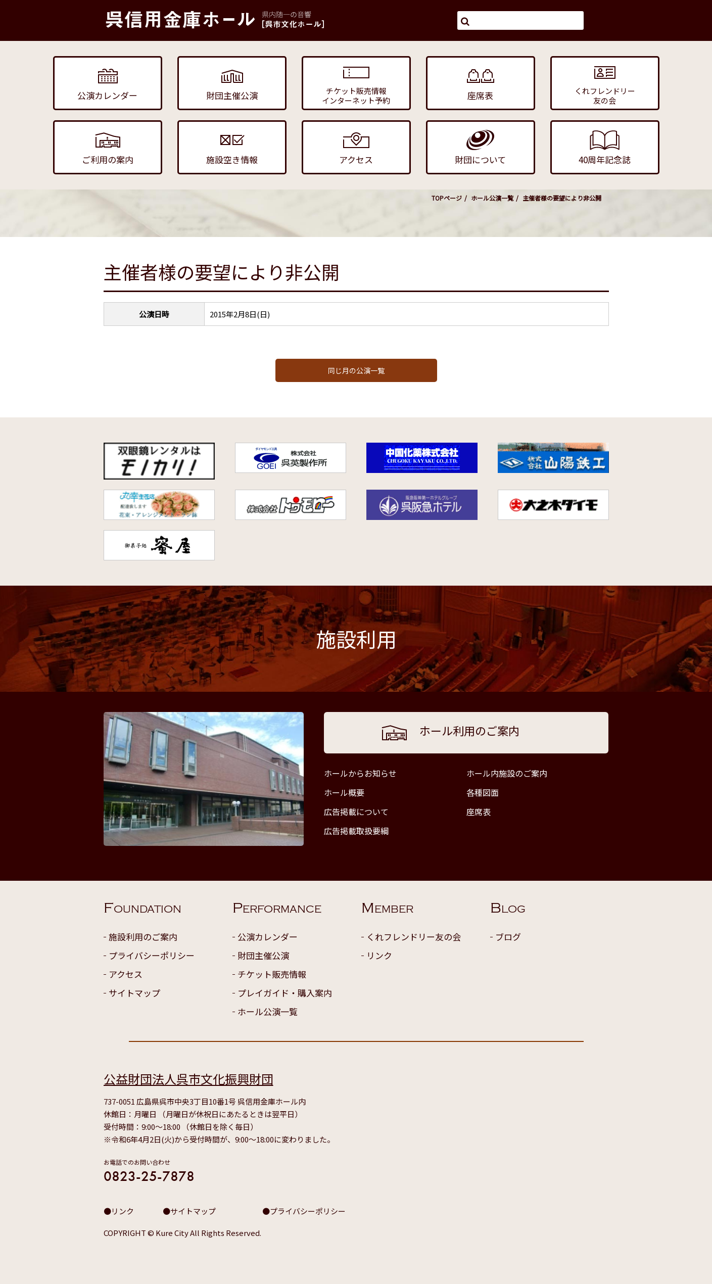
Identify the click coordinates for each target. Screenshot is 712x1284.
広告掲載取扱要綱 (356, 831)
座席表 (478, 811)
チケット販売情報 (272, 974)
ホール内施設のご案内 (506, 773)
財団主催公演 (263, 955)
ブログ (508, 936)
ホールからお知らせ (360, 773)
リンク (379, 955)
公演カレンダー (268, 936)
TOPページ (447, 198)
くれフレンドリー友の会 (413, 936)
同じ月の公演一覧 (356, 370)
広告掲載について (356, 811)
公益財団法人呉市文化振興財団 (188, 1078)
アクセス (126, 974)
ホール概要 (344, 792)
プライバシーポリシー (152, 955)
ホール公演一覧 (492, 198)
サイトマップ (134, 992)
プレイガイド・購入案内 (285, 992)
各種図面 (482, 792)
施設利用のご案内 (143, 936)
